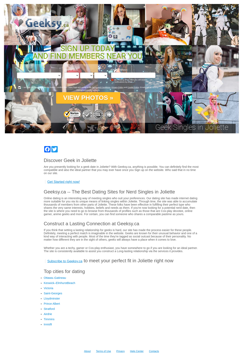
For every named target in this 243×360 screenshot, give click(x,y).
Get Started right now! (63, 182)
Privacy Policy (117, 87)
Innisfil (48, 324)
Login (215, 15)
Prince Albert (52, 303)
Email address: (119, 69)
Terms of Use (103, 351)
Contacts (154, 351)
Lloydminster (52, 298)
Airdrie (48, 314)
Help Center (136, 351)
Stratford (49, 308)
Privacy (120, 351)
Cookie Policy (133, 87)
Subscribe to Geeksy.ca (64, 261)
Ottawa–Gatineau (55, 277)
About (87, 351)
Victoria (48, 288)
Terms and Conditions (101, 87)
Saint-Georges (53, 293)
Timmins (49, 319)
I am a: (21, 69)
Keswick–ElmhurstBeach (59, 283)
